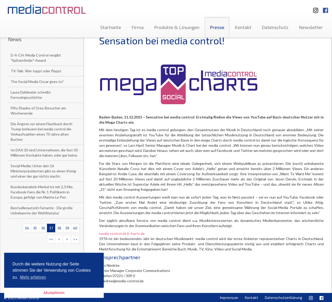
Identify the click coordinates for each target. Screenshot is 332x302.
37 (51, 228)
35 (35, 228)
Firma (138, 27)
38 (59, 228)
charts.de (137, 233)
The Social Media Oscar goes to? (37, 81)
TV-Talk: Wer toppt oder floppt (36, 71)
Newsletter (311, 27)
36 (43, 228)
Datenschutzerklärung (283, 297)
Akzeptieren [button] (54, 293)
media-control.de (113, 233)
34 (27, 228)
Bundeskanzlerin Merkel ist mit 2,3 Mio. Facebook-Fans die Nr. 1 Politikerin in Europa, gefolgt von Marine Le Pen (42, 192)
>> (75, 239)
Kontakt (243, 27)
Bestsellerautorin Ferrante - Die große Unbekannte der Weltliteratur (42, 210)
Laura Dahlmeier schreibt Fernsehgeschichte (31, 95)
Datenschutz (275, 27)
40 (75, 228)
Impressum (229, 297)
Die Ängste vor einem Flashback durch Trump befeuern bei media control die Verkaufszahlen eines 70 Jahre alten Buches (41, 132)
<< (51, 239)
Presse (217, 27)
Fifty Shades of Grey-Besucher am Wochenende (38, 110)
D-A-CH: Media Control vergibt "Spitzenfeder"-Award (36, 57)
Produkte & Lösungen (176, 27)
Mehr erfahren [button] (33, 277)
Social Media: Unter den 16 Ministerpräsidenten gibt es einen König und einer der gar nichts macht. (43, 171)
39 (67, 228)
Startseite (110, 27)
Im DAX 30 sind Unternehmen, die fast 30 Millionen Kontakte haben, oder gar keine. (44, 152)
